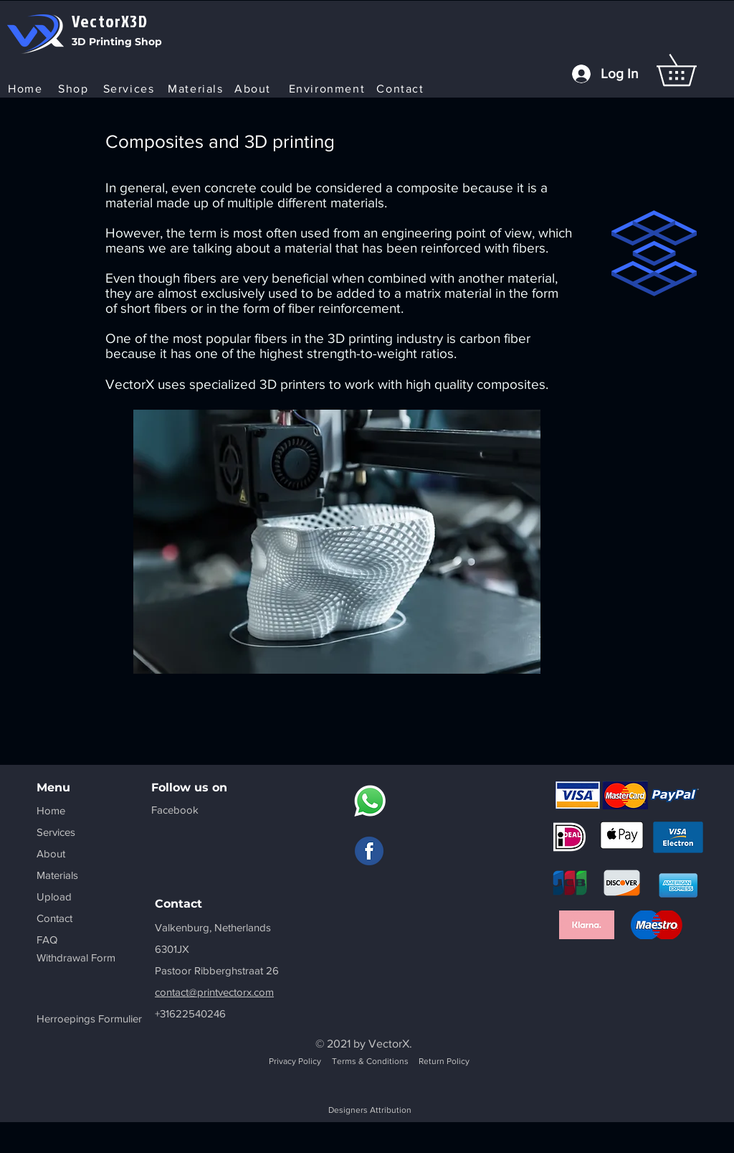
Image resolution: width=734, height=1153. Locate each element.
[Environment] (328, 89)
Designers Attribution (369, 1110)
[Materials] (197, 89)
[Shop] (75, 89)
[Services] (130, 89)
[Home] (27, 89)
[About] (254, 89)
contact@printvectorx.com (214, 992)
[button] (692, 70)
